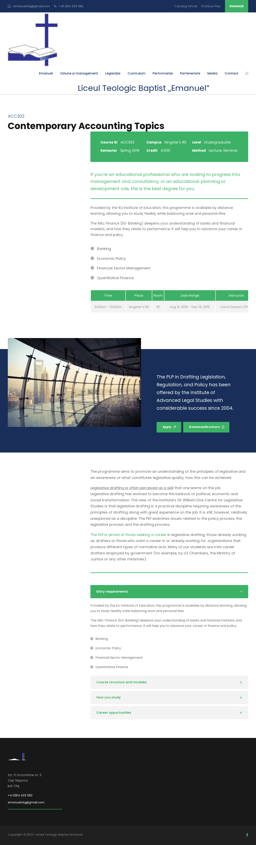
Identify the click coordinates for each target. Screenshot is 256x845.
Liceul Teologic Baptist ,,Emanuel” (143, 88)
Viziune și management (79, 73)
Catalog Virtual (186, 6)
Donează (237, 6)
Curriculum (136, 73)
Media (212, 73)
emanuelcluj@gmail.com (26, 802)
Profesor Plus (210, 6)
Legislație (112, 73)
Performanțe (163, 73)
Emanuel (46, 73)
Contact (231, 73)
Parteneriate (190, 73)
